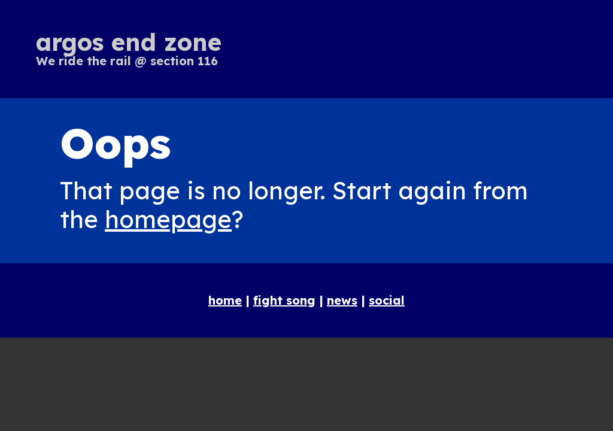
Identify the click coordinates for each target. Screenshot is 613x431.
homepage (168, 219)
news (342, 300)
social (387, 300)
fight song (284, 300)
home (225, 300)
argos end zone (128, 42)
